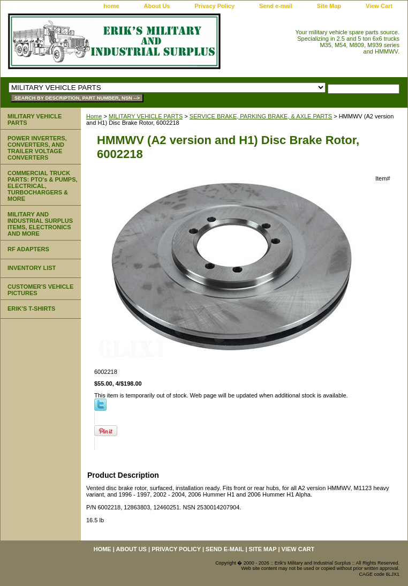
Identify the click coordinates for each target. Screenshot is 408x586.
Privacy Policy (214, 6)
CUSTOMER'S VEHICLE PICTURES (40, 289)
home (111, 6)
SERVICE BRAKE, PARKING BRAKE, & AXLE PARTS (261, 116)
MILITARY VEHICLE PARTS (146, 116)
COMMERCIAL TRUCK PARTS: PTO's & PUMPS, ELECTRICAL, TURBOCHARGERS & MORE (42, 186)
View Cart (379, 6)
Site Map (329, 6)
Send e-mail (275, 6)
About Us (157, 6)
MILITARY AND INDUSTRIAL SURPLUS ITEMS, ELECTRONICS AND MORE (40, 224)
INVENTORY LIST (31, 268)
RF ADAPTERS (28, 249)
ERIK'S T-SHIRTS (31, 308)
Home (94, 116)
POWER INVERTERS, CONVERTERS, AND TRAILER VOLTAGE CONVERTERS (37, 148)
